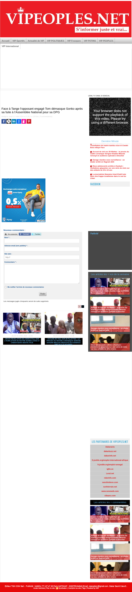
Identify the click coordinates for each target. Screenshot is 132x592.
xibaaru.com (109, 496)
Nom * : (7, 237)
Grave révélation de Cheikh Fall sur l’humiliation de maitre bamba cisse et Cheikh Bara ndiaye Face (22, 341)
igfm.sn (110, 469)
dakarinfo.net (110, 456)
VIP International (10, 46)
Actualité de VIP (36, 41)
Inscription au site (74, 588)
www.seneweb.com (110, 491)
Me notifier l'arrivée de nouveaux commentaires (26, 287)
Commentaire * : (10, 262)
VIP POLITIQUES (55, 41)
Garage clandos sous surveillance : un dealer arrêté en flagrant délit (107, 162)
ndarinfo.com (110, 478)
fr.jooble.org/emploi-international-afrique (110, 460)
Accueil (5, 41)
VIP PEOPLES (106, 41)
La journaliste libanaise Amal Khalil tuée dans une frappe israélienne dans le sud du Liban (108, 178)
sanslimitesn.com (110, 482)
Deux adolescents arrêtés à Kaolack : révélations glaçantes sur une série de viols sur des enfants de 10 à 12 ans (110, 169)
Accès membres (39, 588)
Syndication (63, 588)
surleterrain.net (110, 487)
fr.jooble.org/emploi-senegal (110, 465)
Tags (83, 588)
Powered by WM (93, 588)
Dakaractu (110, 447)
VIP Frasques (74, 41)
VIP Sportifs (19, 41)
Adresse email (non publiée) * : (16, 246)
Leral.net (110, 473)
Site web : (8, 254)
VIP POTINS (90, 41)
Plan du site (50, 588)
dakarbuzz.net (110, 451)
